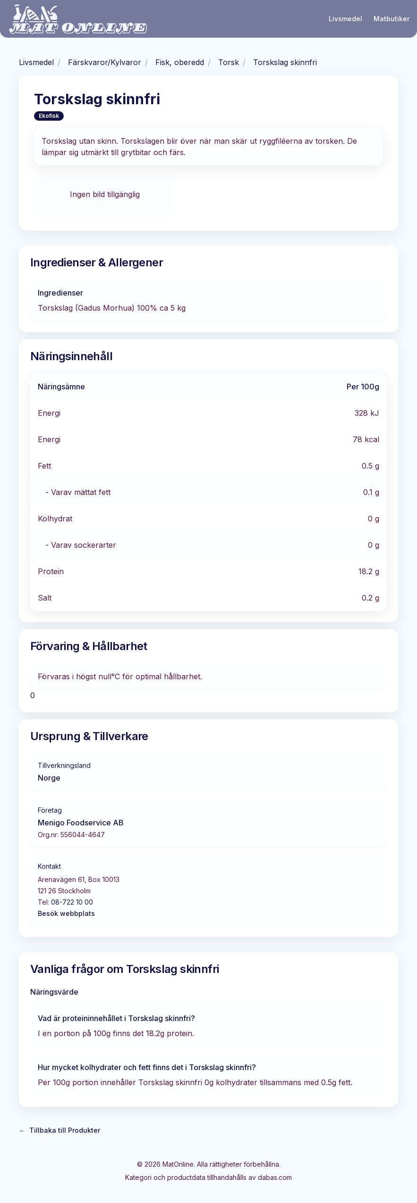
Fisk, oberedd (179, 62)
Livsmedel (345, 19)
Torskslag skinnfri (285, 62)
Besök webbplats (66, 913)
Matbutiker (391, 19)
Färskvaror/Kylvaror (104, 62)
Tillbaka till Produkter (59, 1130)
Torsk (228, 62)
